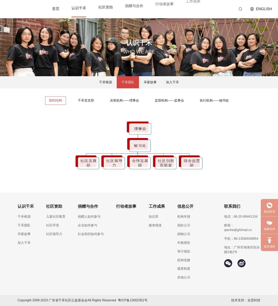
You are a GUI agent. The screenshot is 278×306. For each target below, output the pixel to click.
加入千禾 (172, 82)
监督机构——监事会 (169, 100)
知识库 (153, 216)
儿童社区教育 (55, 216)
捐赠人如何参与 (89, 216)
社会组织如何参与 (91, 234)
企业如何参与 (87, 225)
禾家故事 (150, 82)
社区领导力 (54, 234)
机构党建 (183, 260)
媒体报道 (155, 225)
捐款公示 (183, 225)
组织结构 (55, 100)
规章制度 (183, 268)
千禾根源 (105, 82)
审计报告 (183, 251)
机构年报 (183, 216)
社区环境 (52, 225)
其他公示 (183, 277)
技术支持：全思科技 (245, 300)
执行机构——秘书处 (214, 100)
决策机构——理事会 (124, 100)
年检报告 (183, 242)
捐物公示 (183, 234)
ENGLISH (264, 9)
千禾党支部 (86, 100)
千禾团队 (127, 82)
